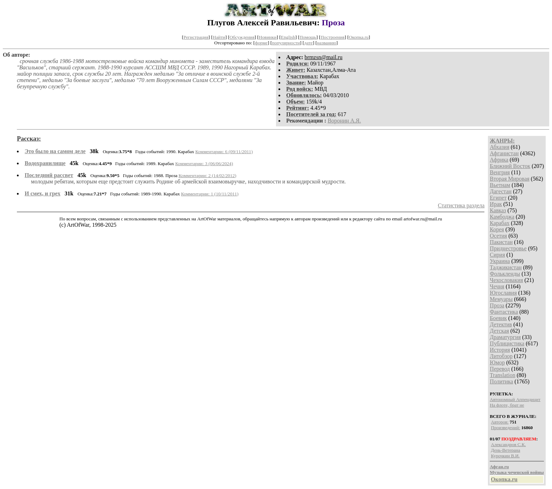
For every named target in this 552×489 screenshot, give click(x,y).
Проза (497, 305)
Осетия (498, 236)
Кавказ (498, 210)
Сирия (497, 255)
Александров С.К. (508, 444)
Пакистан (501, 242)
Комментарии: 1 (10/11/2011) (209, 193)
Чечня (497, 286)
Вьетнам (500, 185)
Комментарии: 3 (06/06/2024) (204, 163)
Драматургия (505, 337)
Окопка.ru (359, 37)
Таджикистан (506, 267)
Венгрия (500, 172)
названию (326, 42)
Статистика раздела (461, 205)
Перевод (500, 369)
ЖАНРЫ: (502, 141)
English (288, 37)
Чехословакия (506, 280)
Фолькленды (505, 274)
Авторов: (500, 422)
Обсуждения (242, 37)
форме (261, 42)
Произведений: (505, 427)
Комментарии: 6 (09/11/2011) (224, 151)
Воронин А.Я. (344, 121)
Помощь (308, 37)
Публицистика (507, 343)
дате (308, 42)
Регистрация (195, 37)
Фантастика (504, 312)
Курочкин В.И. (505, 455)
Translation (502, 375)
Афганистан (504, 153)
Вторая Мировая (509, 179)
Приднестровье (508, 248)
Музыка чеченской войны (517, 472)
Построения (332, 37)
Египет (498, 198)
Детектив (501, 324)
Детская (499, 331)
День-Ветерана (505, 450)
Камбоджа (502, 217)
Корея (497, 229)
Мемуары (501, 299)
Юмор (497, 362)
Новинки (267, 37)
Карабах (499, 223)
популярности (286, 42)
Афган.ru (499, 466)
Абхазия (499, 147)
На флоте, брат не (507, 405)
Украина (500, 261)
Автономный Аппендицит (515, 399)
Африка (499, 160)
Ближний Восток (510, 166)
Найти (219, 37)
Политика (501, 381)
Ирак (496, 204)
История (500, 350)
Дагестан (501, 191)
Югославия (503, 293)
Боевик (498, 318)
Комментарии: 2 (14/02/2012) (207, 175)
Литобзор (501, 356)
